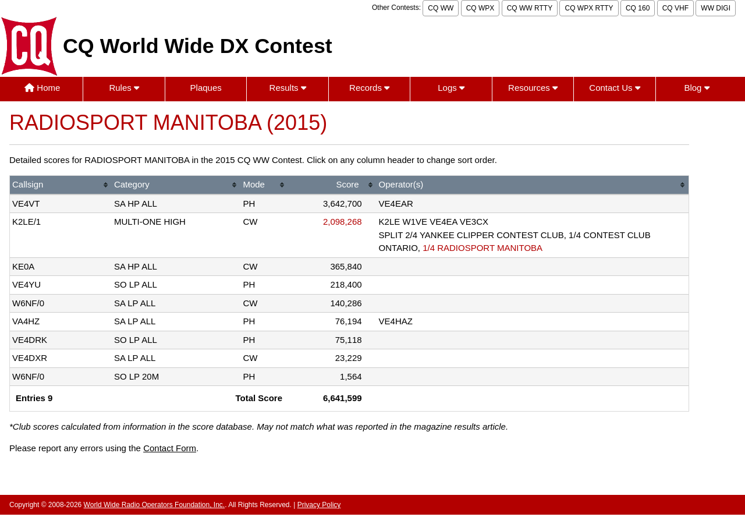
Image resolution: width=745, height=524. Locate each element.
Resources (533, 88)
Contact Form (169, 448)
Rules (124, 88)
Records (369, 88)
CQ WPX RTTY (589, 8)
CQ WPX (480, 8)
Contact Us (614, 88)
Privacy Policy (319, 505)
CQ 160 (638, 8)
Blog (696, 88)
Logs (451, 88)
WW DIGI (715, 8)
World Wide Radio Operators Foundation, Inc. (154, 505)
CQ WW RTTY (529, 8)
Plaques (206, 88)
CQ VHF (675, 8)
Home (42, 88)
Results (287, 88)
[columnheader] (61, 185)
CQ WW (440, 8)
